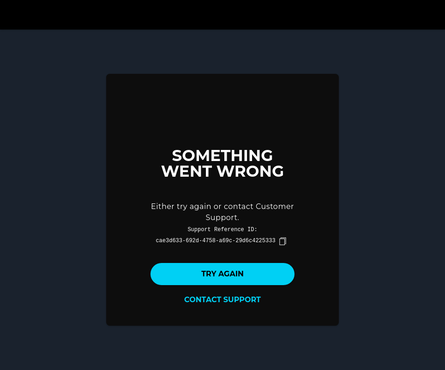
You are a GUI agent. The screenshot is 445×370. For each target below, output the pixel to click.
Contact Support (222, 299)
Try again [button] (222, 273)
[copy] (282, 241)
